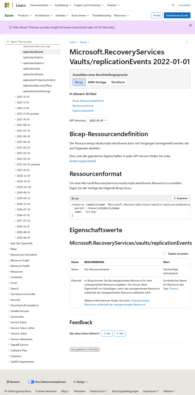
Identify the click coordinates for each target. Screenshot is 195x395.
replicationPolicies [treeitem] (33, 74)
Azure (83, 42)
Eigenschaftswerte (83, 110)
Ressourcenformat (83, 105)
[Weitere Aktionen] (187, 42)
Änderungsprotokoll (83, 161)
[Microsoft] (7, 5)
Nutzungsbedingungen (125, 391)
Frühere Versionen (46, 391)
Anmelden (184, 5)
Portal (156, 15)
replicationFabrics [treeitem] (33, 57)
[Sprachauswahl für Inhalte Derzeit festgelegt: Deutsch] (13, 382)
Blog (63, 391)
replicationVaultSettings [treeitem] (36, 91)
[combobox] (32, 42)
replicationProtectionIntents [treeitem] (39, 80)
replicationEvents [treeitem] (33, 52)
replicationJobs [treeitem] (31, 68)
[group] (130, 210)
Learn (73, 42)
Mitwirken (80, 391)
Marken (168, 391)
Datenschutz (97, 391)
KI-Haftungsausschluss (18, 391)
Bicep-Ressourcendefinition (88, 100)
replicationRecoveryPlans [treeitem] (37, 85)
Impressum (149, 391)
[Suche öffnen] (173, 5)
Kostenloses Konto (177, 15)
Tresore (174, 288)
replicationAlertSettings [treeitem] (36, 46)
